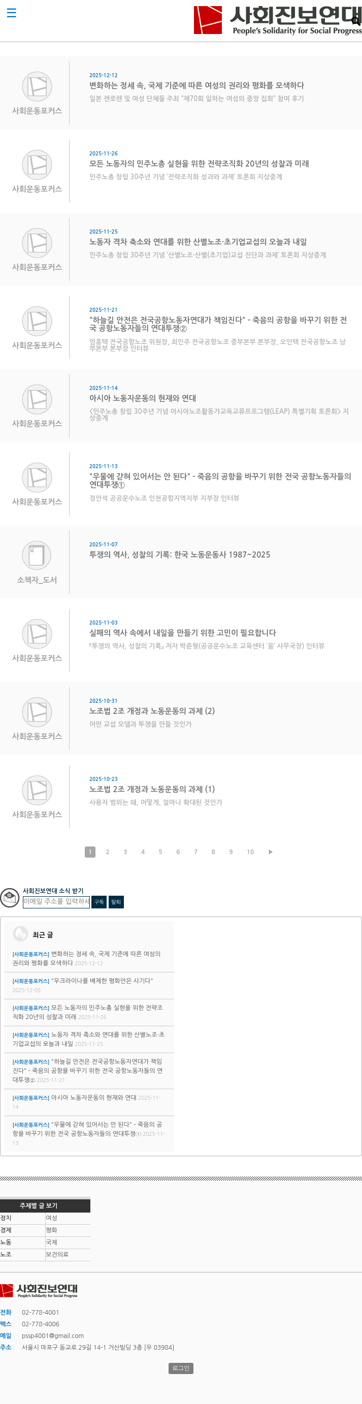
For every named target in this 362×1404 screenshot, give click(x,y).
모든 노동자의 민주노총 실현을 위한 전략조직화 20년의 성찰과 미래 (199, 164)
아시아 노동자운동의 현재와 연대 (142, 398)
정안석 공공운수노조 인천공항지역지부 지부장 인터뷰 (164, 498)
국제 (51, 1242)
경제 (6, 1230)
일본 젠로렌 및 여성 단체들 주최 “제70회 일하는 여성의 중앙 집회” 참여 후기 (196, 98)
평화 (51, 1230)
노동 (6, 1242)
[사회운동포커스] (30, 954)
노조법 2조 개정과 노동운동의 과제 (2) (152, 711)
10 (250, 852)
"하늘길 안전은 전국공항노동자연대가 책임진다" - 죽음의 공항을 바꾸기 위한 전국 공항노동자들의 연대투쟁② (87, 1071)
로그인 (181, 1368)
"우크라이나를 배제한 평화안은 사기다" (102, 981)
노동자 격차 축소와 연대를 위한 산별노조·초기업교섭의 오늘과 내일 (198, 242)
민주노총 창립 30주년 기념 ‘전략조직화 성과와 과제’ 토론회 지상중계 (185, 177)
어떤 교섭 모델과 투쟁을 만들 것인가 (140, 724)
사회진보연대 (278, 21)
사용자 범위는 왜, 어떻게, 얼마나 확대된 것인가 (155, 802)
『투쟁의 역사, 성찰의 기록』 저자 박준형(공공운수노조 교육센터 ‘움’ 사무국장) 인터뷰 (206, 646)
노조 (6, 1255)
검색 (356, 21)
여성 (51, 1218)
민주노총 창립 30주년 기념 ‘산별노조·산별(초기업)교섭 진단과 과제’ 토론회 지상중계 (207, 255)
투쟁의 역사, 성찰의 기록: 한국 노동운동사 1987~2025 (180, 555)
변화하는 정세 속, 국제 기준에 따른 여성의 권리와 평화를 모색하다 (196, 85)
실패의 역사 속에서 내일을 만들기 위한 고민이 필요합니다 (182, 633)
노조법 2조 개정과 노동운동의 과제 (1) (152, 789)
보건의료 (57, 1255)
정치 (6, 1218)
